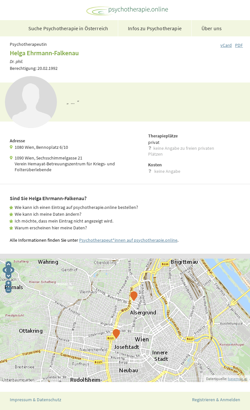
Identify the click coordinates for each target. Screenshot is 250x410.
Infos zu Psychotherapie (155, 28)
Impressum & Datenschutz (35, 400)
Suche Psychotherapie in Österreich (68, 28)
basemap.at (237, 378)
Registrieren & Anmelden (216, 400)
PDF (239, 45)
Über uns (211, 28)
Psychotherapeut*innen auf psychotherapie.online (128, 240)
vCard (226, 45)
